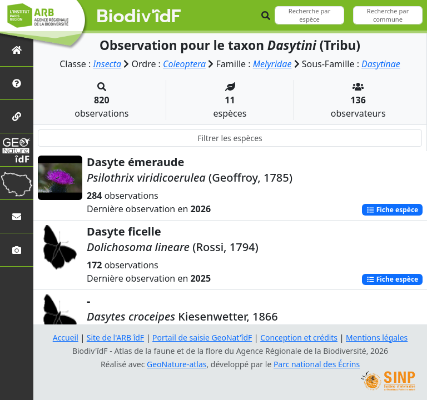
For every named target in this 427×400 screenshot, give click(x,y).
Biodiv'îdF (139, 17)
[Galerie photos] (16, 249)
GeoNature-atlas (177, 364)
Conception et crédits (298, 337)
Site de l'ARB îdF (115, 337)
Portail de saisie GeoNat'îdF (202, 337)
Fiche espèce (392, 209)
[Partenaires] (16, 116)
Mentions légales (377, 337)
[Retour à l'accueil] (16, 49)
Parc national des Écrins (317, 364)
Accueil (65, 337)
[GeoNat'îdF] (16, 149)
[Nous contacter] (16, 216)
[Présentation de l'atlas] (16, 83)
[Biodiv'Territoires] (16, 183)
